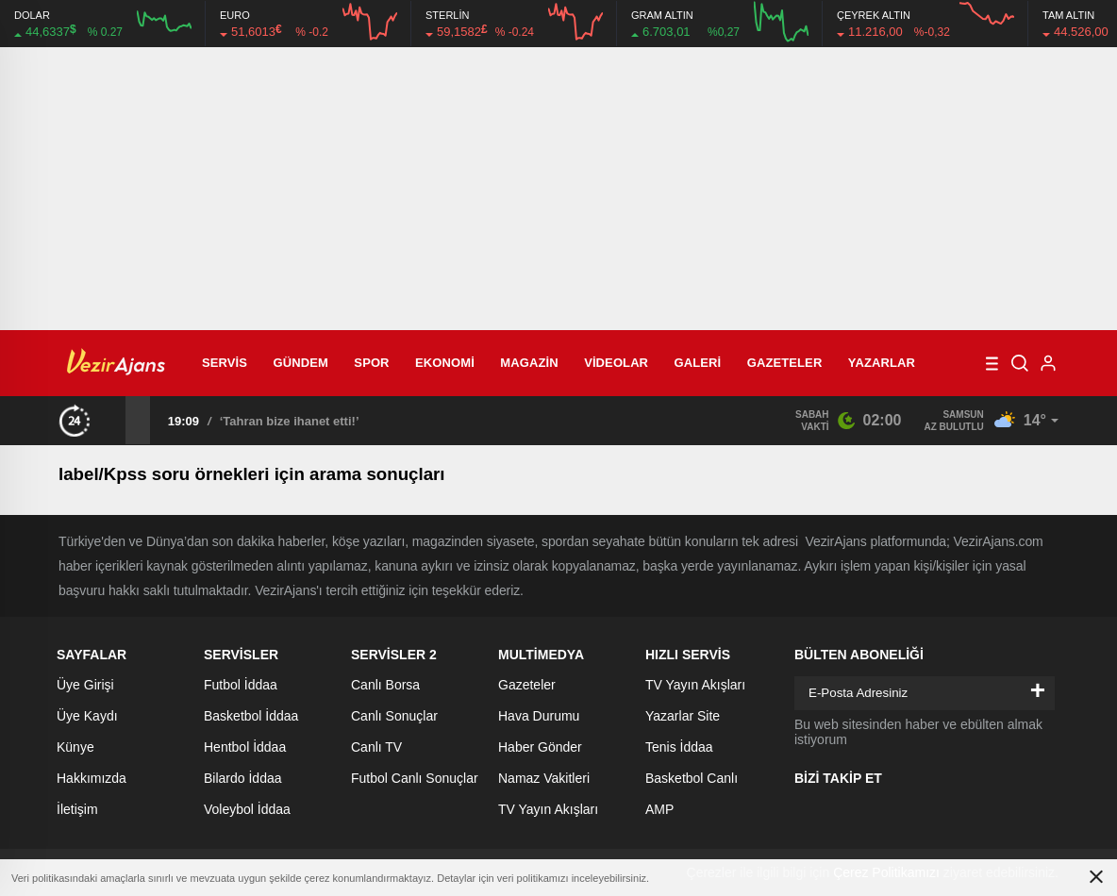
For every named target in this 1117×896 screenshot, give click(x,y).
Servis (224, 363)
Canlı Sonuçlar (394, 715)
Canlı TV (376, 747)
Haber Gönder (540, 747)
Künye (75, 747)
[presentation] (113, 419)
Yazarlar (881, 363)
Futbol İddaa (240, 684)
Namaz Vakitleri (544, 778)
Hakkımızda (91, 778)
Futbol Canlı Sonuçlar (414, 778)
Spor (371, 363)
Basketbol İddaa (251, 715)
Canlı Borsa (385, 684)
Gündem (301, 363)
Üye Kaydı (87, 715)
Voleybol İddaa (247, 809)
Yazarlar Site (682, 715)
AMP (659, 809)
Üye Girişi (85, 684)
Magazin (529, 363)
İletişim (77, 809)
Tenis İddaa (679, 747)
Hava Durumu (538, 715)
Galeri (698, 363)
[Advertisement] (558, 189)
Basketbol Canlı (691, 778)
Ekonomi (445, 363)
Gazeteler (785, 363)
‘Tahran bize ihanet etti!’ (289, 421)
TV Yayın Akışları (548, 809)
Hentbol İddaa (245, 747)
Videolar (616, 363)
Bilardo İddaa (243, 778)
